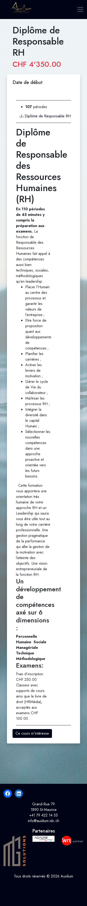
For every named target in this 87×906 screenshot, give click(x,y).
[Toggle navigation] (80, 9)
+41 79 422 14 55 (43, 815)
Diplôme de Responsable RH (45, 116)
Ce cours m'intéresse (32, 733)
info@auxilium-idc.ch (43, 820)
